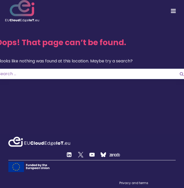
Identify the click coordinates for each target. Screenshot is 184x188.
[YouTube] (92, 154)
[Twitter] (80, 154)
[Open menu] (173, 10)
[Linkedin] (69, 154)
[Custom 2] (103, 154)
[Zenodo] (114, 154)
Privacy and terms (133, 183)
